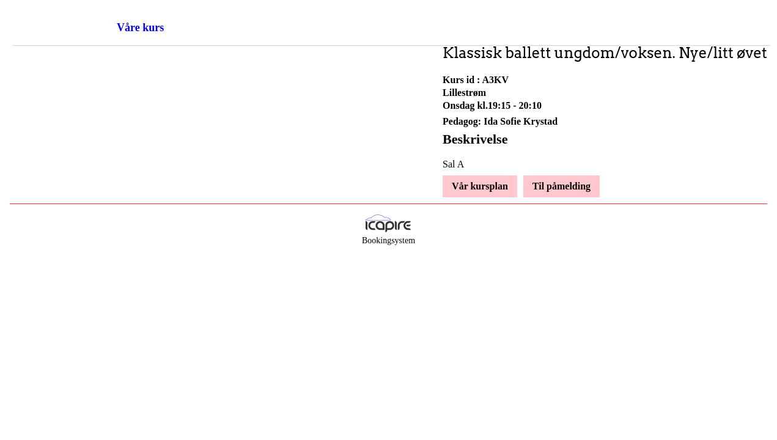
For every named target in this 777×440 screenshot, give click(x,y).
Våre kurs (140, 27)
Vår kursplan (480, 186)
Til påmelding (561, 186)
